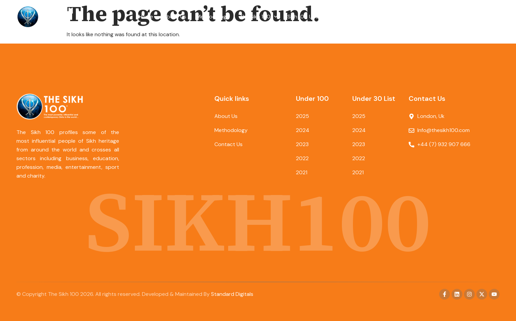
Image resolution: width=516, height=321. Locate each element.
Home (146, 16)
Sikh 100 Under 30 (313, 16)
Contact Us (363, 16)
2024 (302, 130)
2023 (302, 144)
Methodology (212, 16)
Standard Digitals (232, 294)
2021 (301, 172)
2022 (302, 158)
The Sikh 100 (258, 16)
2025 (302, 116)
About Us (174, 16)
